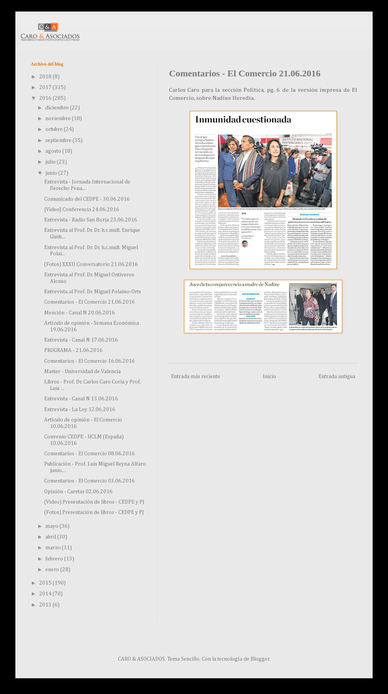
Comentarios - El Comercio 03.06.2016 (89, 481)
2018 (46, 76)
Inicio (269, 376)
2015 (46, 583)
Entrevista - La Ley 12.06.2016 (79, 409)
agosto (53, 151)
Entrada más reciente (195, 376)
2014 (46, 594)
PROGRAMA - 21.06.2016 (73, 350)
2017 (46, 87)
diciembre (57, 108)
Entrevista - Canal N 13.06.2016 (81, 399)
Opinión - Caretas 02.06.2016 (78, 491)
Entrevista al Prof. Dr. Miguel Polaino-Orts (92, 291)
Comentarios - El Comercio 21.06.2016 (89, 302)
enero (52, 569)
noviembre (58, 118)
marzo (53, 547)
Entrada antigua (336, 376)
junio (51, 173)
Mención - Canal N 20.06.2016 (79, 313)
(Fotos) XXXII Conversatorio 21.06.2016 (91, 264)
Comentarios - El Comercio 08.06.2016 (89, 453)
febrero (54, 559)
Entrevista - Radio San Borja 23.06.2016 (90, 220)
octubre (54, 129)
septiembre (59, 140)
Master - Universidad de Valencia (82, 371)
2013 (46, 605)
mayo (52, 526)
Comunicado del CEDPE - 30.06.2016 (87, 199)
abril (51, 537)
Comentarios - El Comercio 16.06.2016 (89, 361)
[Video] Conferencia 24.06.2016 (81, 209)
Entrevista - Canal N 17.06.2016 (81, 340)
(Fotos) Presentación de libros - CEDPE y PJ (94, 512)
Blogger (259, 659)
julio (51, 162)
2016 (46, 98)
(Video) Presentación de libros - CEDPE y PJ (94, 502)
